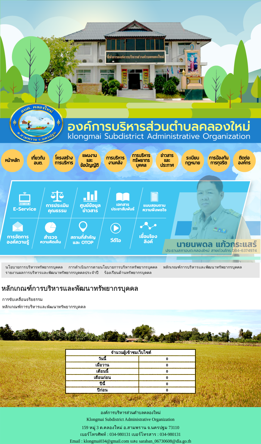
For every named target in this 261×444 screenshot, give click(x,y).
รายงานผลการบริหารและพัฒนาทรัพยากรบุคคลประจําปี (51, 273)
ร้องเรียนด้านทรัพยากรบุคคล (128, 273)
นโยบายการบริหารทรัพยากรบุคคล (34, 267)
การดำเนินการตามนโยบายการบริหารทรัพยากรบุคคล (113, 267)
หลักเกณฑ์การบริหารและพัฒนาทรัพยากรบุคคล (202, 267)
